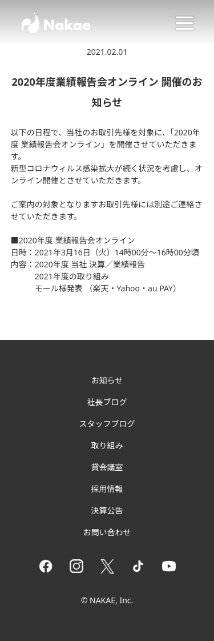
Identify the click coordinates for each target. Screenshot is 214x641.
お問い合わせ (107, 532)
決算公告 (107, 510)
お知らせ (107, 380)
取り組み (107, 445)
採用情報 (107, 488)
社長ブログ (107, 401)
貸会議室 (107, 467)
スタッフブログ (107, 423)
